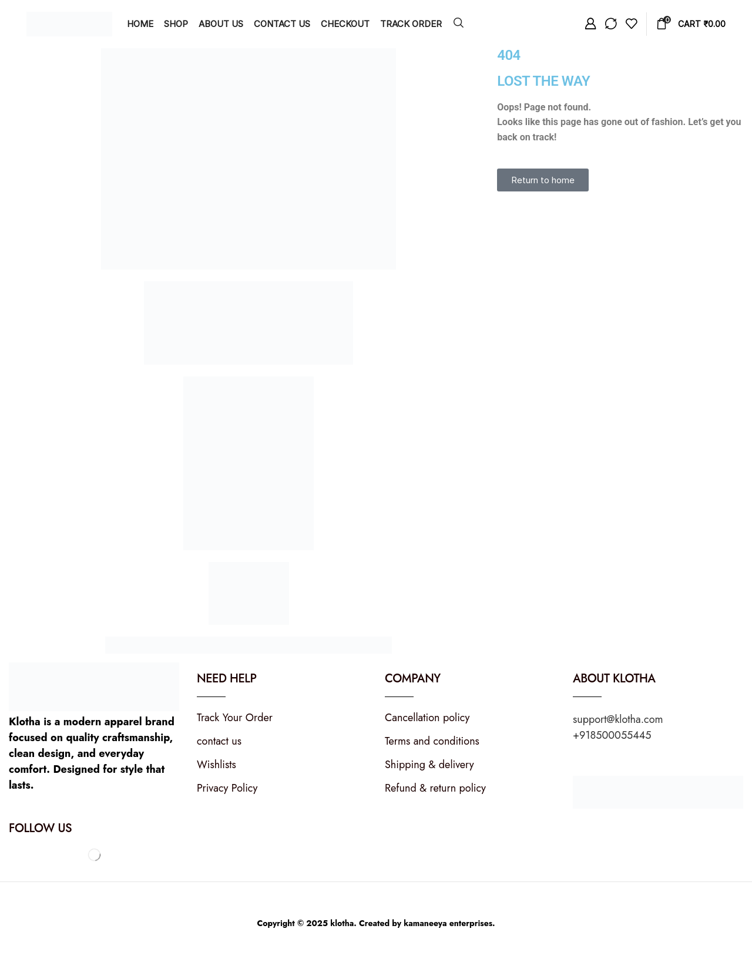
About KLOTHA (614, 678)
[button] (459, 23)
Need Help (226, 678)
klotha (342, 923)
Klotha (25, 721)
